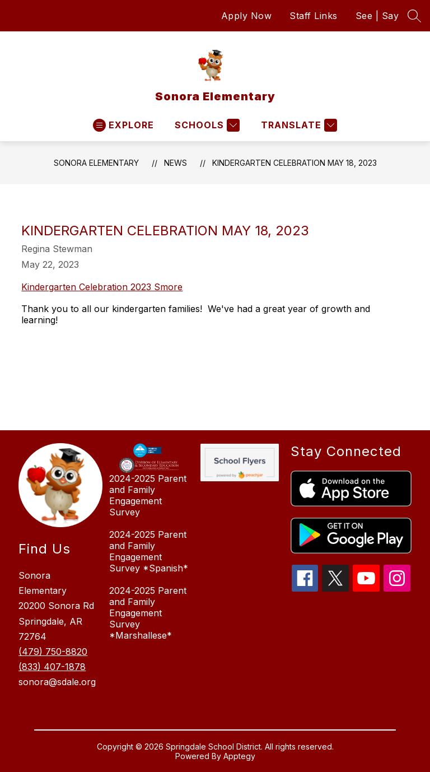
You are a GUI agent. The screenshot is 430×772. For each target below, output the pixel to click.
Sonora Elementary (96, 163)
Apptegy (239, 756)
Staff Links (313, 15)
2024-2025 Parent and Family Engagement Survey (147, 495)
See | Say (377, 15)
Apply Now (246, 15)
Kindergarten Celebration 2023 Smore (102, 286)
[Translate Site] (297, 125)
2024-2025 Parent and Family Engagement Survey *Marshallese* (147, 613)
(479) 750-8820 (52, 651)
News (175, 163)
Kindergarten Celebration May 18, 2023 (294, 163)
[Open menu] (123, 125)
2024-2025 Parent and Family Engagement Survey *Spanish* (148, 551)
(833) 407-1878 (52, 666)
